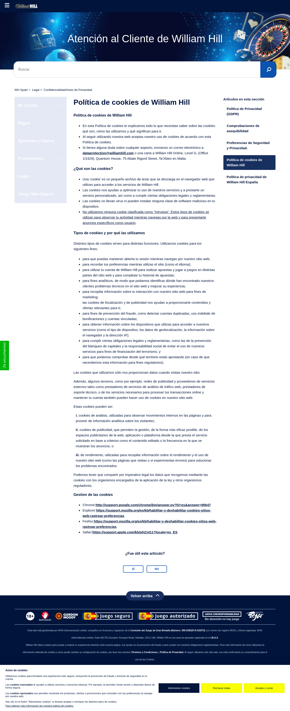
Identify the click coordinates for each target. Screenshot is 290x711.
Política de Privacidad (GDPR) (244, 111)
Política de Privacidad (171, 652)
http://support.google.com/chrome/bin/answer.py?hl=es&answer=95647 (153, 505)
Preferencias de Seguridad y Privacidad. (248, 145)
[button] (4, 355)
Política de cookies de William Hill (244, 162)
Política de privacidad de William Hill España (247, 179)
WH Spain (21, 90)
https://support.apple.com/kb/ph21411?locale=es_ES (135, 532)
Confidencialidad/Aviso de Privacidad (68, 90)
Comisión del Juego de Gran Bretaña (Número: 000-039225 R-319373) (167, 630)
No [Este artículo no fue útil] (157, 569)
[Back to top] (145, 595)
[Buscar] (145, 69)
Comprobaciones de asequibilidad (243, 128)
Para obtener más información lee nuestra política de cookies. (39, 705)
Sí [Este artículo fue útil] (133, 569)
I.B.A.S (214, 637)
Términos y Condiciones (144, 652)
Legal (35, 90)
